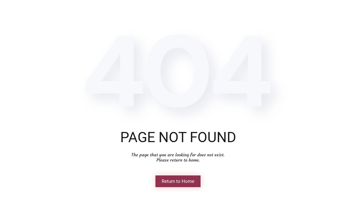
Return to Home (178, 181)
